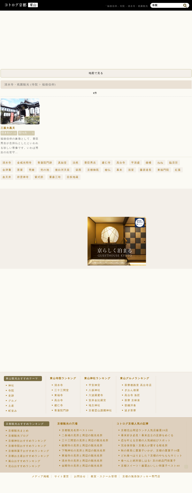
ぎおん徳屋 (132, 390)
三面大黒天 (8, 128)
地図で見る (96, 73)
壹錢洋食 (130, 405)
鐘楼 (149, 162)
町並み (12, 410)
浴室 (131, 169)
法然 (76, 162)
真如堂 (62, 162)
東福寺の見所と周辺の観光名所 (82, 455)
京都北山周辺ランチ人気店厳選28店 (144, 430)
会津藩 (7, 169)
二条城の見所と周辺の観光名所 (82, 435)
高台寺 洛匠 (132, 395)
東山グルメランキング (134, 378)
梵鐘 (32, 169)
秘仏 (108, 169)
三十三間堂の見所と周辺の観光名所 (85, 440)
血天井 (7, 177)
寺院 (11, 390)
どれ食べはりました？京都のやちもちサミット (151, 455)
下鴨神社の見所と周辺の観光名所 (84, 450)
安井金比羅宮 (97, 400)
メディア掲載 (40, 476)
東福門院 (163, 169)
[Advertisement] (96, 41)
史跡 (11, 395)
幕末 (119, 169)
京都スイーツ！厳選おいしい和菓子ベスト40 (150, 465)
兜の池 (45, 169)
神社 (11, 385)
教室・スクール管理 (104, 476)
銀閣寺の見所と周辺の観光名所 (82, 445)
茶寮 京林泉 (132, 400)
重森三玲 (55, 177)
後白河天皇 (62, 169)
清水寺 (7, 162)
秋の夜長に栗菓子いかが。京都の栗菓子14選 (150, 450)
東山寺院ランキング (63, 378)
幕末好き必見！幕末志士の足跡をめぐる (147, 435)
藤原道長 (146, 169)
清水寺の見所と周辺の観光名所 (82, 460)
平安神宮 (94, 385)
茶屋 (20, 169)
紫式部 (39, 177)
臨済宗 (173, 162)
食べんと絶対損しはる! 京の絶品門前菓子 (148, 460)
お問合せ (80, 476)
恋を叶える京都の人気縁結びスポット (146, 440)
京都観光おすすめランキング (25, 423)
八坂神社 (94, 390)
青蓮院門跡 (45, 162)
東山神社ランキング (97, 378)
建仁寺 (106, 162)
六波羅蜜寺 (96, 395)
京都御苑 (93, 169)
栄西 (78, 169)
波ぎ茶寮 (130, 410)
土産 (11, 405)
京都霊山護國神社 (100, 410)
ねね (160, 162)
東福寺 (58, 395)
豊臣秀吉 (90, 162)
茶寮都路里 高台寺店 (138, 385)
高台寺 (121, 162)
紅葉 (178, 169)
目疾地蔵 (73, 177)
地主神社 (94, 405)
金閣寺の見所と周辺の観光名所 (82, 465)
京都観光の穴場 (67, 423)
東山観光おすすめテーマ (22, 378)
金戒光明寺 (24, 162)
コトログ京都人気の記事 (133, 423)
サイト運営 (61, 476)
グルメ (12, 400)
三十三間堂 (61, 390)
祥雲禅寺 (23, 177)
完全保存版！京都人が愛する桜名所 (144, 445)
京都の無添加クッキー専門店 (141, 476)
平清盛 (135, 162)
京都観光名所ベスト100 (77, 430)
